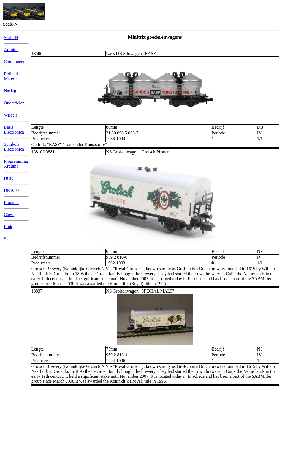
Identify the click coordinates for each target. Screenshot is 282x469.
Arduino (11, 49)
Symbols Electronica (14, 146)
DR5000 (11, 190)
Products (11, 202)
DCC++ (11, 178)
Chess (9, 214)
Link (8, 226)
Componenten (16, 61)
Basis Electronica (14, 129)
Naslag (10, 91)
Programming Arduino (16, 164)
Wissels (10, 115)
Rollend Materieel (12, 76)
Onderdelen (14, 103)
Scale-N (11, 37)
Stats (8, 238)
